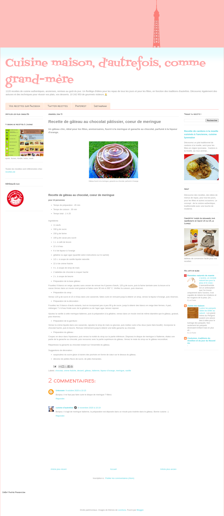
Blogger (140, 510)
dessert (80, 370)
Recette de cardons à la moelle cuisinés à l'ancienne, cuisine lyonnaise (201, 134)
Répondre (60, 398)
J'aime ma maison (195, 306)
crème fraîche (70, 370)
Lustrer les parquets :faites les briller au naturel (207, 310)
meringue (120, 370)
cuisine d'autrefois (64, 408)
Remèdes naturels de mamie (200, 275)
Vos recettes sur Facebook (24, 106)
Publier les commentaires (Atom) (119, 478)
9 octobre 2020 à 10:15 (76, 390)
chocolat (59, 370)
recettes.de (10, 172)
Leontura (122, 510)
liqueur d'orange (107, 370)
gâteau (88, 370)
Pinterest (80, 106)
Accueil (113, 469)
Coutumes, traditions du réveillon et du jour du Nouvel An (201, 340)
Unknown (60, 390)
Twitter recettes (58, 106)
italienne (95, 370)
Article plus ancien (168, 469)
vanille (128, 370)
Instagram (100, 106)
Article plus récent (58, 469)
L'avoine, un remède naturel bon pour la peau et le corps (207, 280)
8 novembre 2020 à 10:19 (89, 408)
